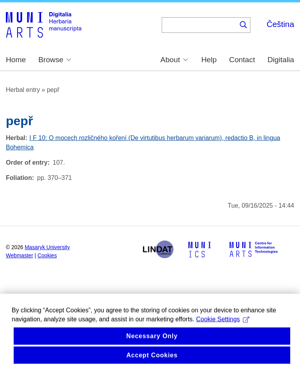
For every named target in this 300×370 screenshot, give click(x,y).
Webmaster (19, 256)
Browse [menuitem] (54, 59)
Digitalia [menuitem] (281, 59)
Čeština (280, 24)
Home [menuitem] (16, 59)
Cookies (47, 256)
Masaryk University (47, 247)
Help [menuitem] (208, 59)
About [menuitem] (174, 59)
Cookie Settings (222, 326)
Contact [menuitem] (242, 59)
